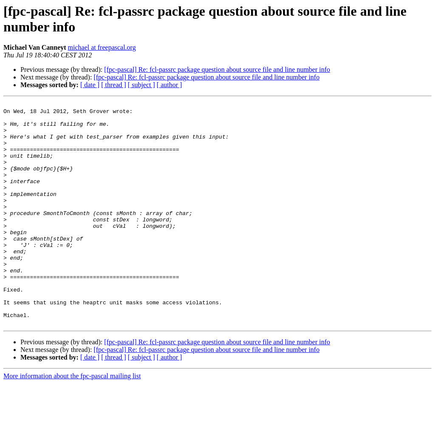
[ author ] (169, 84)
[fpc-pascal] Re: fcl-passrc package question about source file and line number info (217, 69)
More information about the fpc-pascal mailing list (72, 420)
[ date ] (89, 84)
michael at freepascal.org (102, 47)
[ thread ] (113, 84)
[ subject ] (141, 84)
